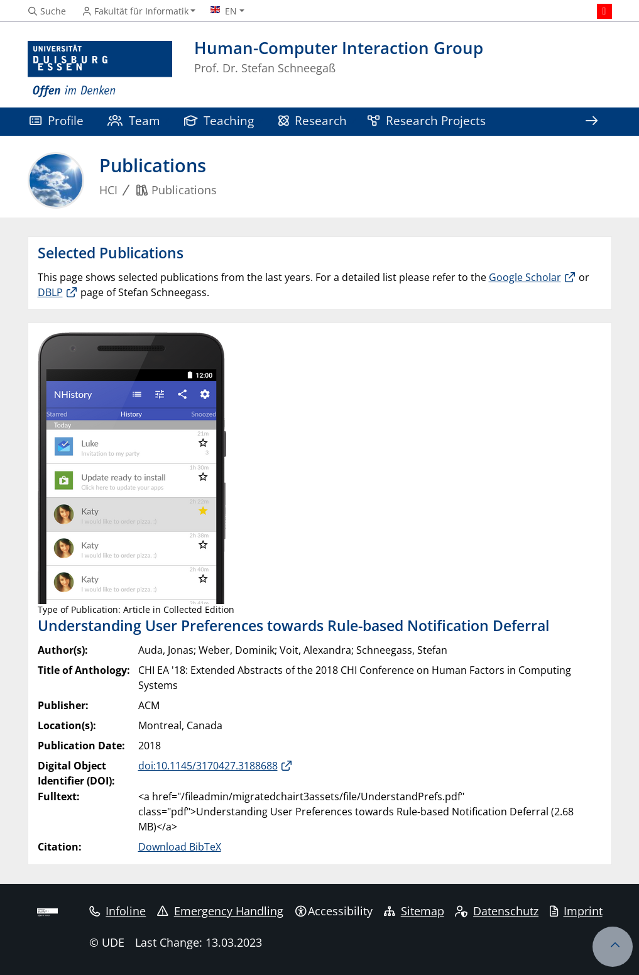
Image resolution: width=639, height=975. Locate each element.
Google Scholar (525, 277)
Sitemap (414, 910)
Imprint (576, 910)
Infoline (117, 910)
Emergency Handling (220, 910)
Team (133, 120)
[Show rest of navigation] (591, 121)
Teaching (219, 120)
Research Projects (427, 120)
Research (312, 120)
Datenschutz (496, 910)
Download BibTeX (179, 847)
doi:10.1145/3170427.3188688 (208, 766)
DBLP (50, 292)
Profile (57, 120)
